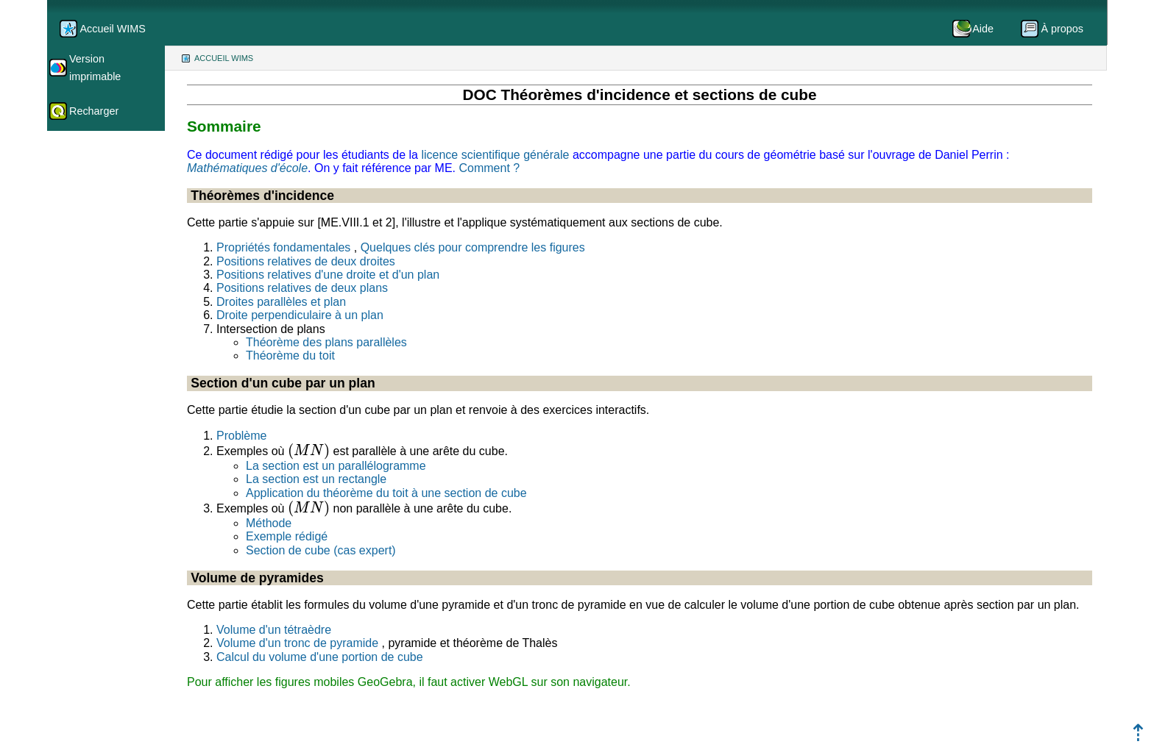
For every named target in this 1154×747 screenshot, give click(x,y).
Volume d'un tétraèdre (273, 629)
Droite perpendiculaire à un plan (299, 315)
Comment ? (489, 168)
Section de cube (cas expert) (321, 550)
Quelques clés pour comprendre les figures (473, 247)
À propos (1062, 29)
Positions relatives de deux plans (302, 288)
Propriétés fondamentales (283, 247)
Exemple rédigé (287, 536)
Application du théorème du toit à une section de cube (386, 493)
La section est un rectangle (316, 479)
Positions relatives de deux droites (305, 261)
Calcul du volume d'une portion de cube (319, 657)
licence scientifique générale (495, 155)
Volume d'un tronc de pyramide (297, 643)
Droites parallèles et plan (281, 302)
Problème (241, 435)
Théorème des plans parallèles (326, 342)
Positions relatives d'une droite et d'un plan (327, 274)
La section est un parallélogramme (336, 466)
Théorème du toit (290, 355)
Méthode (268, 523)
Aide (983, 29)
